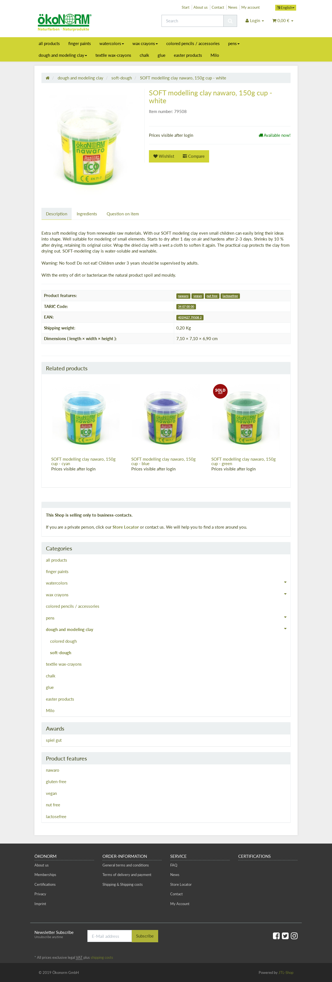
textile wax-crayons (113, 55)
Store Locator (126, 526)
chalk (144, 55)
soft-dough (60, 652)
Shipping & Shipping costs (122, 884)
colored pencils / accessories (193, 43)
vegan (197, 296)
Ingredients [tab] (87, 213)
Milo (215, 55)
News (232, 7)
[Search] (193, 21)
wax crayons (145, 43)
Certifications (45, 884)
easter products (188, 55)
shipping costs (102, 957)
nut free (212, 296)
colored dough (63, 641)
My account (250, 7)
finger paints (79, 43)
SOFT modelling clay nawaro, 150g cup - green (243, 461)
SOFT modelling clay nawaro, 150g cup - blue (163, 461)
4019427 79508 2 (190, 317)
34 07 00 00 (186, 307)
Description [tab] (56, 213)
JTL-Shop (286, 972)
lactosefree (230, 296)
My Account (180, 903)
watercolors (111, 43)
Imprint (40, 903)
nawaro (183, 296)
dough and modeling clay (63, 55)
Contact (218, 7)
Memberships (45, 874)
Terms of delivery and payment (126, 874)
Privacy (40, 894)
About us (200, 7)
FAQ (173, 865)
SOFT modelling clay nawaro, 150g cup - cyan (83, 461)
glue (161, 55)
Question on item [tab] (123, 213)
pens (234, 43)
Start (186, 7)
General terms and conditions (125, 865)
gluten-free (56, 781)
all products (49, 43)
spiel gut (54, 740)
